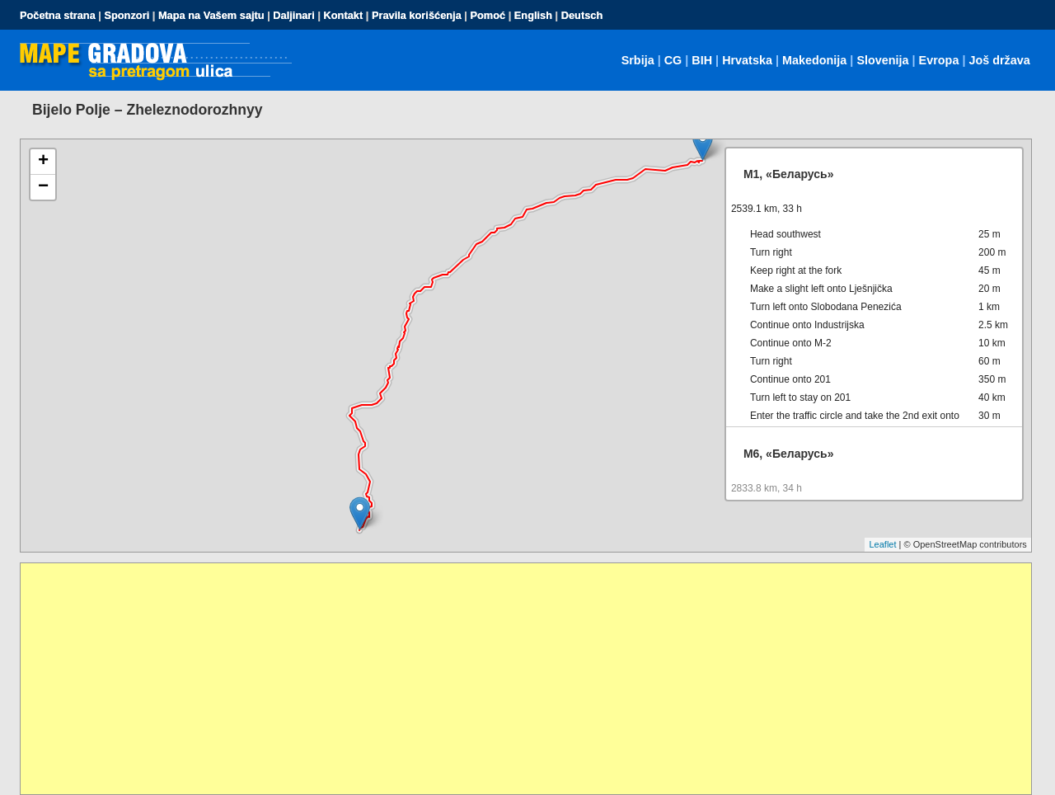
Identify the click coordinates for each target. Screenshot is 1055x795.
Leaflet (882, 544)
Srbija (637, 60)
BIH (702, 60)
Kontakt (343, 15)
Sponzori (126, 15)
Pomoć (487, 15)
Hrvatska (747, 60)
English (533, 15)
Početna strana (58, 15)
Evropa (939, 60)
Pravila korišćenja (417, 15)
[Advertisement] (515, 678)
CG (673, 60)
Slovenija (882, 60)
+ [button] (43, 161)
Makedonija (814, 60)
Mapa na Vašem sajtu (211, 15)
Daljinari (294, 15)
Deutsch (582, 15)
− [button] (43, 187)
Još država (998, 60)
